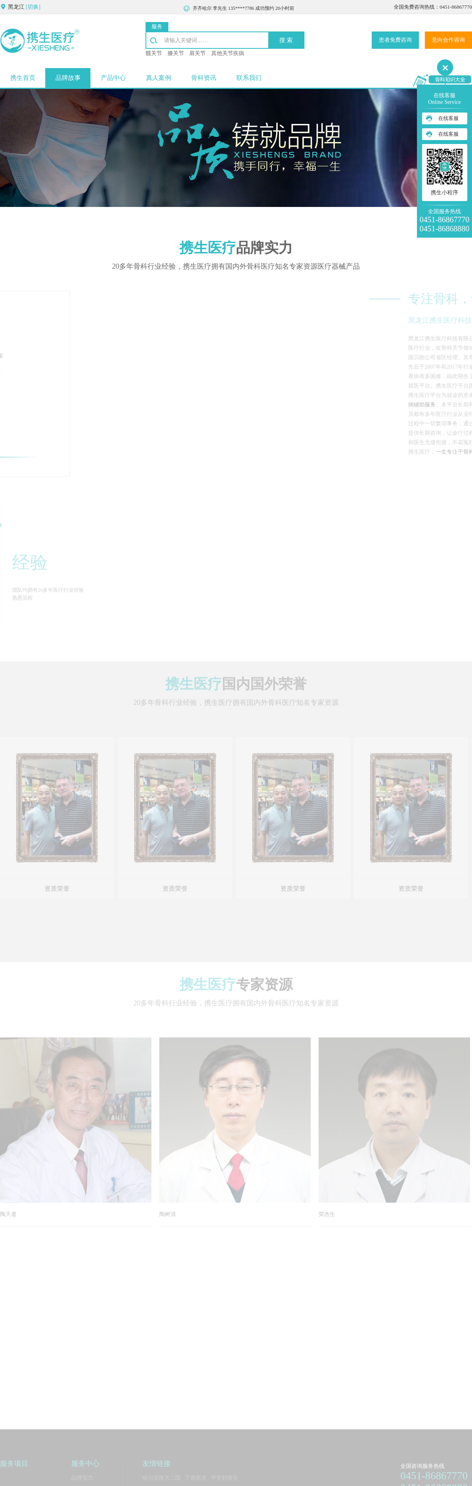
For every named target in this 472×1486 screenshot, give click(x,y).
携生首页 (22, 77)
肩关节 (197, 53)
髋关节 (154, 53)
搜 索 (286, 39)
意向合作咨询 (448, 39)
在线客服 (448, 118)
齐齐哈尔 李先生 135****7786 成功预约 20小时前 (243, 9)
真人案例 (158, 77)
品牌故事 (68, 77)
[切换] (33, 6)
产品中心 (113, 77)
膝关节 (176, 53)
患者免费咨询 (395, 39)
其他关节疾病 (227, 53)
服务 (156, 26)
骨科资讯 (203, 77)
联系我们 (249, 77)
